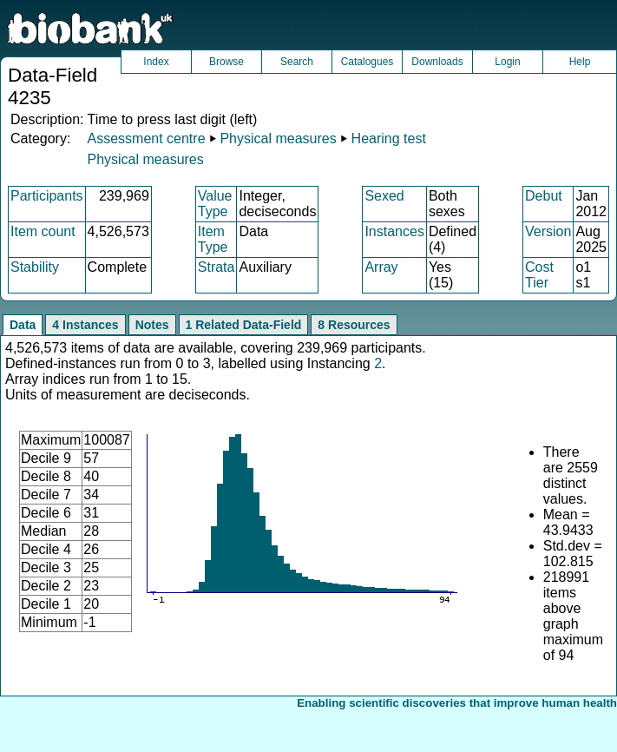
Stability (34, 267)
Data (23, 325)
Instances (393, 231)
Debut (543, 195)
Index (155, 62)
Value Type (215, 203)
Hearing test (388, 138)
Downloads (437, 62)
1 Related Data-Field (244, 325)
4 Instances (85, 325)
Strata (216, 267)
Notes (152, 325)
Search (296, 62)
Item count (42, 231)
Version (548, 231)
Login (507, 62)
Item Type (213, 239)
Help (580, 62)
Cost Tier (539, 275)
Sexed (384, 195)
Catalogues (367, 62)
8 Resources (354, 325)
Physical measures (278, 138)
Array (380, 267)
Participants (46, 195)
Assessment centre (146, 138)
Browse (226, 62)
